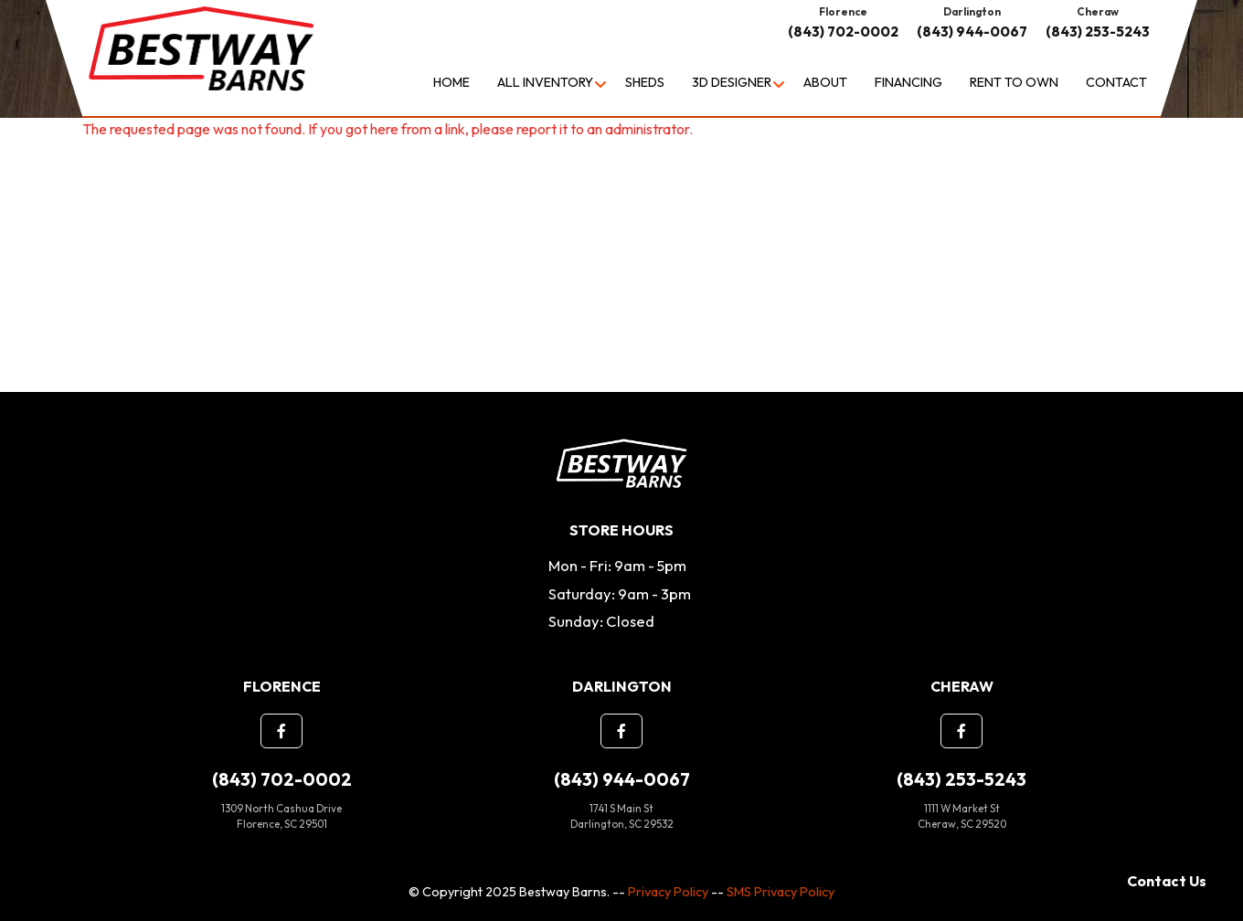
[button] (281, 731)
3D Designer (731, 82)
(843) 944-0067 (972, 31)
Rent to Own (1014, 82)
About (825, 82)
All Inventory (545, 82)
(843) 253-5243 (1098, 31)
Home (451, 82)
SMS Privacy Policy (780, 892)
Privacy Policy (668, 892)
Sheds (644, 82)
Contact (1116, 82)
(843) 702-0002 (843, 31)
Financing (908, 82)
